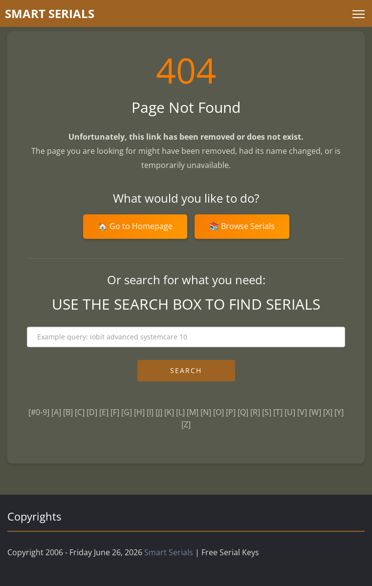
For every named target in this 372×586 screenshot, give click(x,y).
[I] (150, 412)
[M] (192, 412)
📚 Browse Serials (242, 226)
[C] (80, 412)
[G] (126, 412)
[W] (315, 412)
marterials (49, 13)
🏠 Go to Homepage (135, 226)
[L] (180, 412)
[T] (278, 412)
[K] (169, 412)
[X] (327, 412)
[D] (92, 412)
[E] (104, 412)
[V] (302, 412)
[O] (218, 412)
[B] (68, 412)
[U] (289, 412)
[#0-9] (38, 412)
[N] (205, 412)
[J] (158, 412)
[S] (266, 412)
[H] (139, 412)
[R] (255, 412)
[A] (56, 412)
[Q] (243, 412)
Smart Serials (168, 552)
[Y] (339, 412)
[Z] (186, 424)
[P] (231, 412)
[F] (114, 412)
